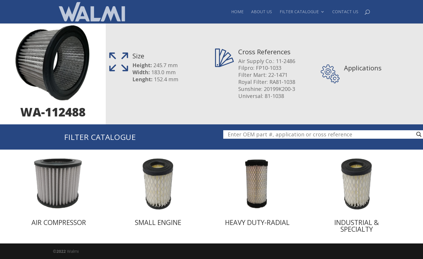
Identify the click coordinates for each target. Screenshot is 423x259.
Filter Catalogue (299, 12)
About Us (261, 12)
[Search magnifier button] (419, 134)
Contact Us (345, 12)
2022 (61, 251)
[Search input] (320, 134)
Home (237, 12)
